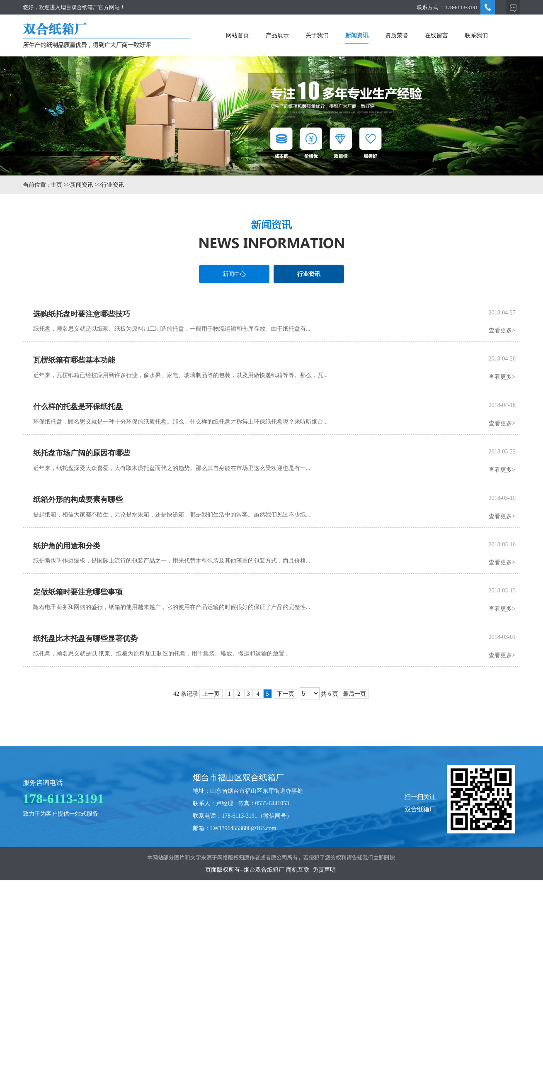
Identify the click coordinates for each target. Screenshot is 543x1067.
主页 (56, 185)
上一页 (211, 694)
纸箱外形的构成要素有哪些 (78, 499)
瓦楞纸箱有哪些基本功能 (74, 360)
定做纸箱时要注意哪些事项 (78, 592)
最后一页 (354, 694)
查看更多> (502, 330)
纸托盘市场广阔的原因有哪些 (81, 453)
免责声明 (324, 870)
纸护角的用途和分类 (66, 546)
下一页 (285, 694)
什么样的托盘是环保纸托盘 (78, 406)
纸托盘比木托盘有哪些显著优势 (85, 638)
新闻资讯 (81, 185)
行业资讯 (112, 185)
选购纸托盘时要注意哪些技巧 (81, 314)
